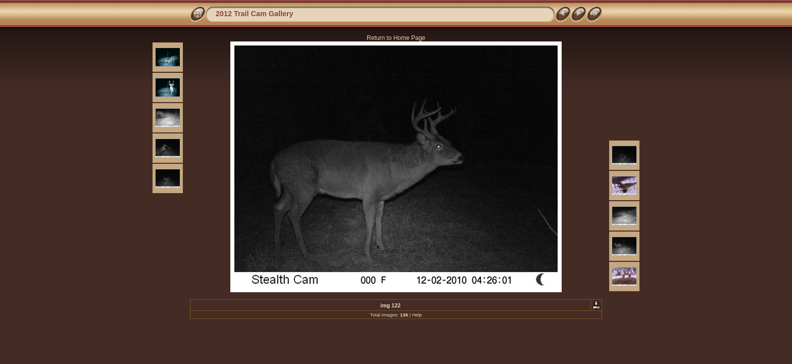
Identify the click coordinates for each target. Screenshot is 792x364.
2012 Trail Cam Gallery (254, 14)
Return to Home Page (396, 37)
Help (417, 314)
